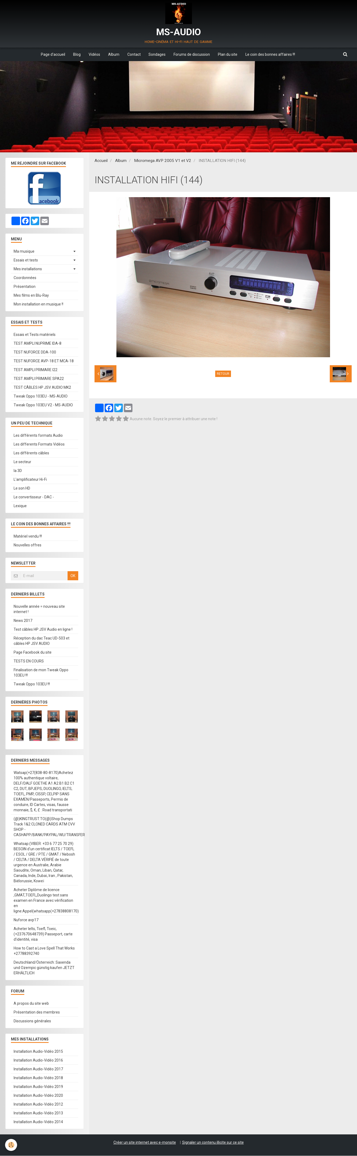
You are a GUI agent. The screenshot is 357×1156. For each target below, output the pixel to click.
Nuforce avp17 (26, 920)
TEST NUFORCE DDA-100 (35, 352)
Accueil (101, 160)
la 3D (18, 471)
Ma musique (24, 251)
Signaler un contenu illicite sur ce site (213, 1143)
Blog (77, 54)
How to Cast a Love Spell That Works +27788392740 (44, 951)
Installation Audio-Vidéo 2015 (38, 1052)
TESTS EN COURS (29, 661)
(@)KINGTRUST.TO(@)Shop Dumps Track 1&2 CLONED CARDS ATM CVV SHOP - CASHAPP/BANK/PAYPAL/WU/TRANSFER (46, 827)
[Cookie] (11, 1145)
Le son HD (22, 488)
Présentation (25, 287)
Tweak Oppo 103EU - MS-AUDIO (41, 396)
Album (113, 54)
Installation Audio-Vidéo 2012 (38, 1104)
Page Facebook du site (33, 652)
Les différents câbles (31, 453)
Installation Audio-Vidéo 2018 (38, 1078)
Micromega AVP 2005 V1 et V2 (162, 160)
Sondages (157, 54)
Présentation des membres (37, 1012)
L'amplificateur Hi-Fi (30, 480)
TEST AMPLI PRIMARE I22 (35, 370)
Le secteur (22, 462)
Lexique (20, 506)
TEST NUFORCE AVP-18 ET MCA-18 (44, 361)
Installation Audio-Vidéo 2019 (38, 1087)
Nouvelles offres (27, 545)
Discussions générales (32, 1021)
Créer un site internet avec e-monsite (144, 1143)
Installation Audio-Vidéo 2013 (38, 1113)
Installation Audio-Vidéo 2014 (38, 1122)
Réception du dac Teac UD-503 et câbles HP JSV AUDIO (41, 641)
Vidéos (94, 54)
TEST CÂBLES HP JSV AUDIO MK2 (42, 388)
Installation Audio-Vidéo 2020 (38, 1096)
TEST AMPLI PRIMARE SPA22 (39, 379)
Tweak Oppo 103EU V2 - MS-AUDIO (43, 405)
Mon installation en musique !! (38, 304)
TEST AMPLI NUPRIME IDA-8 (37, 343)
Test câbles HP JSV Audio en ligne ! (43, 629)
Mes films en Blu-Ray (31, 295)
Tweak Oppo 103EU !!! (32, 684)
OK (72, 576)
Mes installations (28, 269)
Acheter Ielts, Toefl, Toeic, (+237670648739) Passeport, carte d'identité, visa (43, 934)
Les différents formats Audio (38, 436)
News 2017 (23, 621)
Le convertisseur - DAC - (34, 497)
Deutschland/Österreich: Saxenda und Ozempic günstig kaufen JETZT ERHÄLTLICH (44, 967)
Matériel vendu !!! (28, 536)
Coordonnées (25, 278)
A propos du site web (31, 1004)
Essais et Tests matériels (35, 335)
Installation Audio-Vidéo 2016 (38, 1060)
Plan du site (228, 54)
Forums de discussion (192, 54)
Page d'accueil (53, 54)
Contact (134, 54)
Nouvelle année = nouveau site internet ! (39, 609)
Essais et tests (26, 260)
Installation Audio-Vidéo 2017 (38, 1069)
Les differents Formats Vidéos (39, 444)
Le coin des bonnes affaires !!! (270, 54)
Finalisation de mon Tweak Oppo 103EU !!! (41, 673)
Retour (223, 374)
